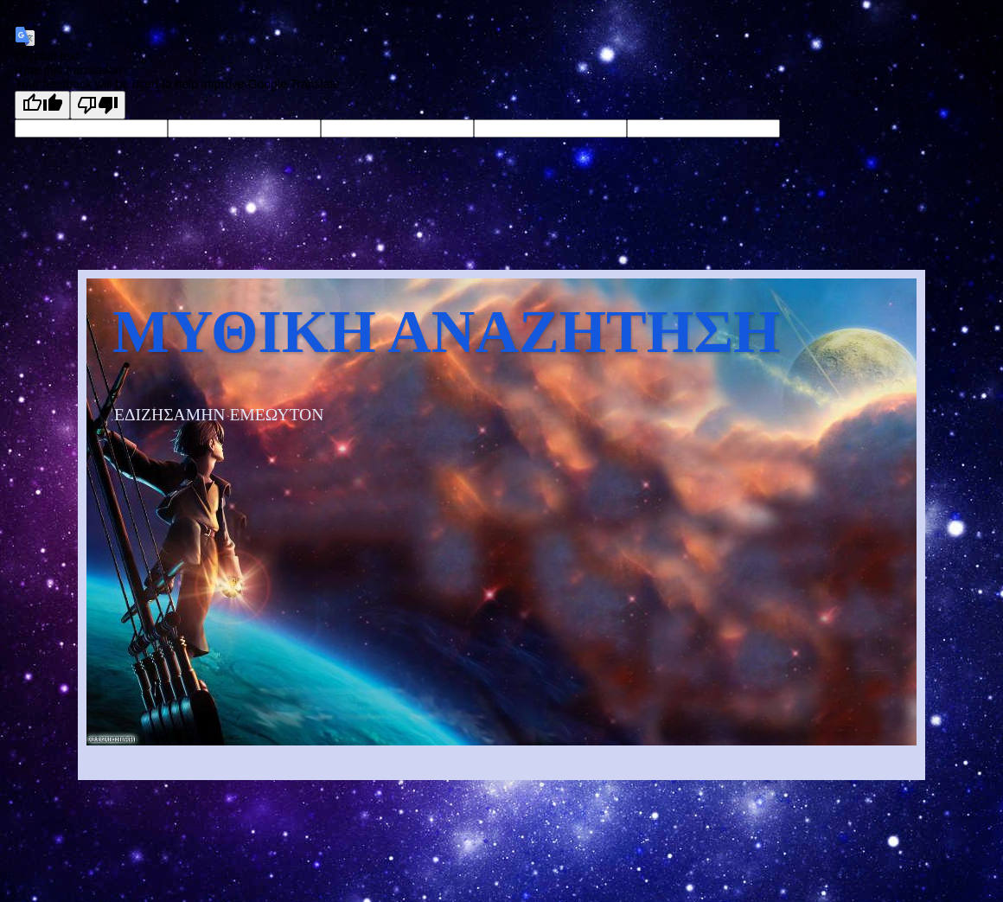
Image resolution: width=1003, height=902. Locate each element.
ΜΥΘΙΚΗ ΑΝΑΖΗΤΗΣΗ (446, 331)
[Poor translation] (97, 105)
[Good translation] (42, 105)
